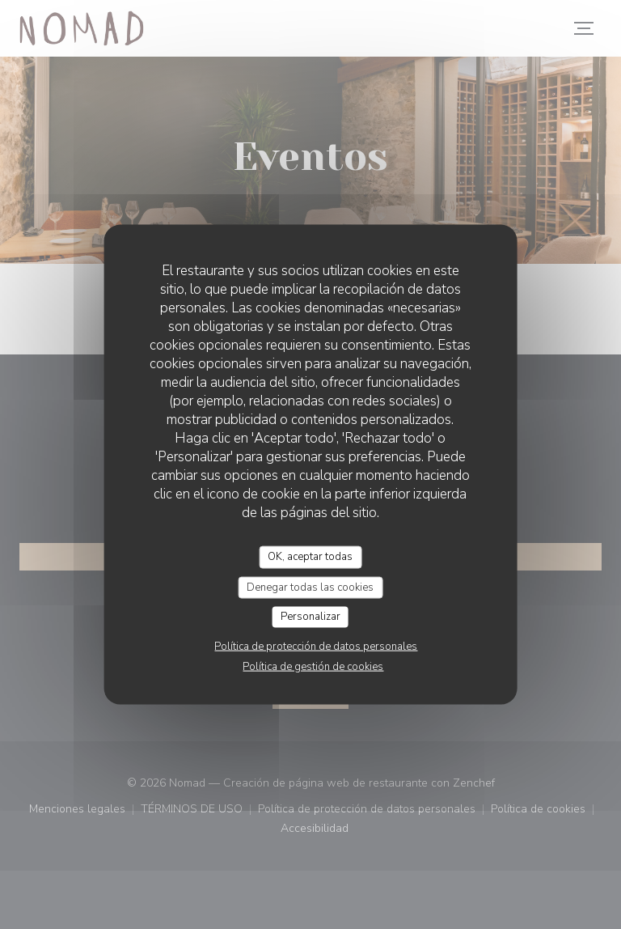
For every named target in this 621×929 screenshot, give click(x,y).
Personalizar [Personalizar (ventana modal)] (310, 616)
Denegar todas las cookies (310, 586)
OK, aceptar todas (310, 556)
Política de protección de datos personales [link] (315, 645)
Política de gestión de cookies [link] (313, 666)
